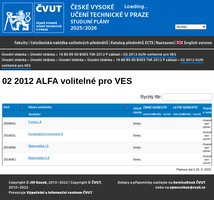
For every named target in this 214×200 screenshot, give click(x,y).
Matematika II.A (38, 157)
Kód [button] (7, 107)
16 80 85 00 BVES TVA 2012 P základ (89, 54)
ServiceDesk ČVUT (189, 182)
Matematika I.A (38, 145)
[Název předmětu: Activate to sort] (79, 107)
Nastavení (165, 42)
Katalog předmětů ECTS (132, 42)
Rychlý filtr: (151, 97)
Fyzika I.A (35, 121)
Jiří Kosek (38, 182)
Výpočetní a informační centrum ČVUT (59, 192)
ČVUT (96, 182)
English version (194, 42)
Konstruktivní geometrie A (45, 133)
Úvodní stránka (14, 54)
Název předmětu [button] (40, 107)
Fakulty (21, 42)
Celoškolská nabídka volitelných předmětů (69, 42)
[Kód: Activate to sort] (14, 107)
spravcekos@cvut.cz (187, 187)
